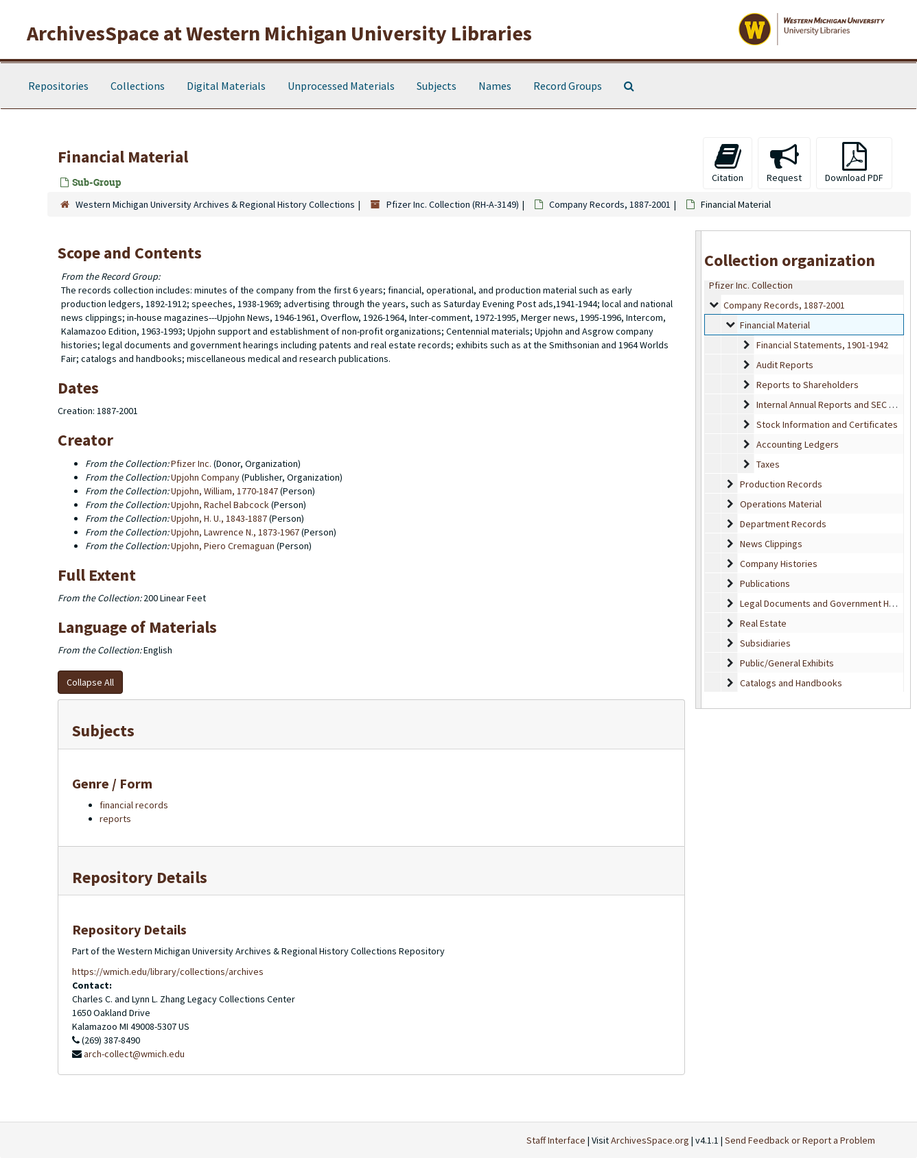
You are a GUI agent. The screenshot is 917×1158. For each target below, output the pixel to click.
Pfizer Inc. (191, 463)
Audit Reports (784, 365)
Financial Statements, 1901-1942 (822, 345)
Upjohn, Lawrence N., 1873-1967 (235, 532)
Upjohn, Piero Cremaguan (223, 546)
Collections (138, 86)
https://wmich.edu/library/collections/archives (168, 971)
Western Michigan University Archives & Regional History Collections (215, 204)
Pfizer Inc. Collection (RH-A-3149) (452, 204)
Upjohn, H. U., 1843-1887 (219, 518)
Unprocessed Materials (341, 86)
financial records (134, 805)
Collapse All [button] (90, 682)
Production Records (781, 484)
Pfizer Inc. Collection (751, 285)
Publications (765, 583)
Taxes (768, 464)
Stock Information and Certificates (827, 424)
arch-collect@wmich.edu (134, 1054)
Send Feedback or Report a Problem (800, 1140)
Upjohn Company (205, 477)
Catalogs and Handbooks (791, 683)
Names (494, 86)
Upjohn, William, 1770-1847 (224, 491)
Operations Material (781, 504)
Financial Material (775, 325)
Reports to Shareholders (807, 384)
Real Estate (763, 623)
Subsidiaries (765, 643)
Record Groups (567, 86)
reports (115, 818)
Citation (727, 163)
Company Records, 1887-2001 (610, 204)
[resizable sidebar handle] (698, 469)
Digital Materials (226, 86)
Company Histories (778, 563)
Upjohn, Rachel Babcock (220, 504)
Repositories (58, 86)
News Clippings (771, 544)
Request (784, 163)
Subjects (436, 86)
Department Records (783, 524)
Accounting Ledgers (797, 444)
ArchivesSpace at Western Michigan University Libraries (279, 33)
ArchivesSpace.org (650, 1140)
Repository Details (139, 877)
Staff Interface (555, 1140)
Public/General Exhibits (787, 663)
